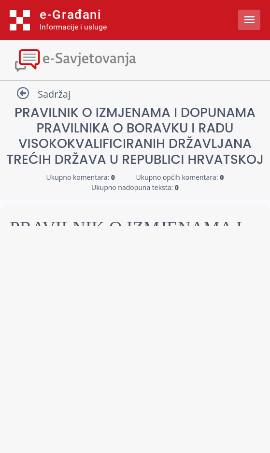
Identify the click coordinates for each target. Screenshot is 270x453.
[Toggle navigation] (135, 59)
